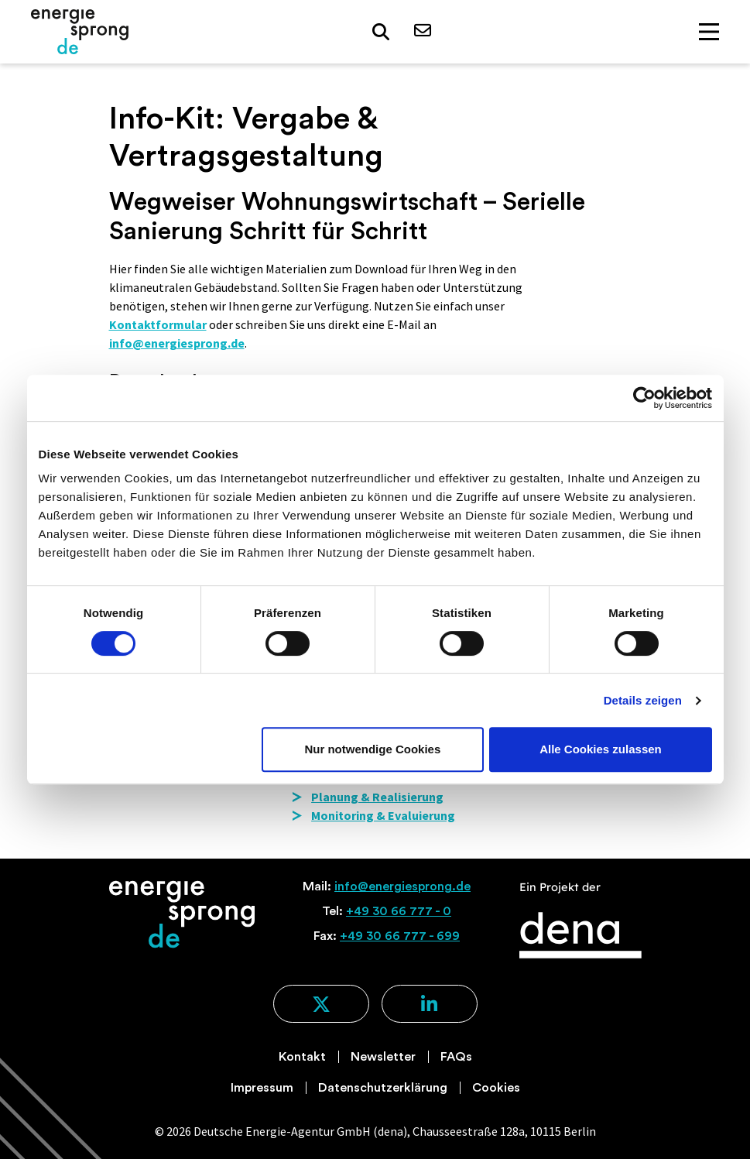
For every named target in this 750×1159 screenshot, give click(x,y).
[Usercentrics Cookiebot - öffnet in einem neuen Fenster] (644, 398)
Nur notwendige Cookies (372, 749)
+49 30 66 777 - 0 (398, 911)
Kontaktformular (158, 324)
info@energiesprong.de (177, 343)
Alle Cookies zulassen (600, 749)
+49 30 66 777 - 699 (400, 936)
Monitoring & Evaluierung (383, 815)
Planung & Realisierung (377, 796)
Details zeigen (643, 700)
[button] (381, 32)
